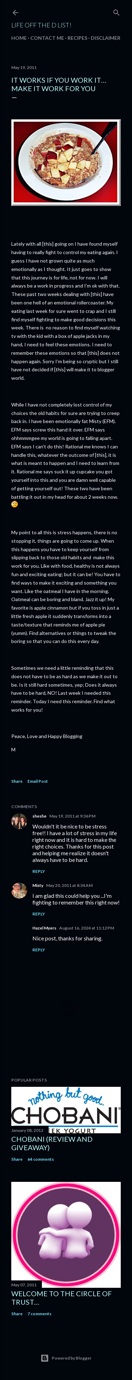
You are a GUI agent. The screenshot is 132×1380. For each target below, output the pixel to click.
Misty (37, 885)
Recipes (77, 38)
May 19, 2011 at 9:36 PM (72, 816)
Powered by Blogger (66, 1358)
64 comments (40, 1159)
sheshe (39, 816)
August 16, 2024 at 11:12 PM (86, 928)
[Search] (116, 11)
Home (19, 38)
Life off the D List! (41, 25)
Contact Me (47, 38)
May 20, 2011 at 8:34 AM (69, 885)
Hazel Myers (44, 928)
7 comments (39, 1313)
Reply (38, 871)
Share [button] (17, 781)
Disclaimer (105, 38)
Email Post (37, 781)
